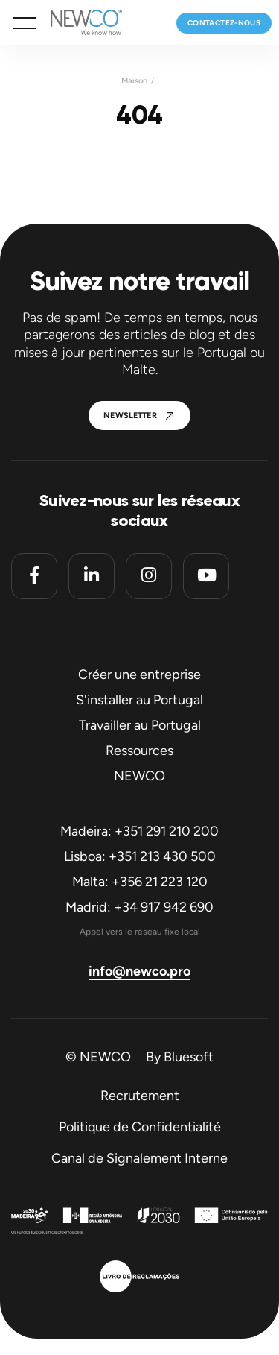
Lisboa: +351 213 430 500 (140, 856)
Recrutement (139, 1095)
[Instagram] (149, 576)
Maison (134, 81)
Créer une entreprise (139, 674)
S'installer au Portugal (139, 700)
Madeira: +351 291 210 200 (139, 831)
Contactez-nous (223, 23)
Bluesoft (189, 1057)
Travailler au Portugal (140, 725)
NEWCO (139, 776)
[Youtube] (206, 576)
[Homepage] (79, 22)
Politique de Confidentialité (140, 1127)
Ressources (139, 750)
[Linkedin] (91, 576)
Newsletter (130, 415)
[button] (24, 23)
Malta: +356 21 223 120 (140, 882)
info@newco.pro (139, 971)
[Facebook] (34, 576)
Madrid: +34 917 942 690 (139, 907)
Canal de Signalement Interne (139, 1158)
